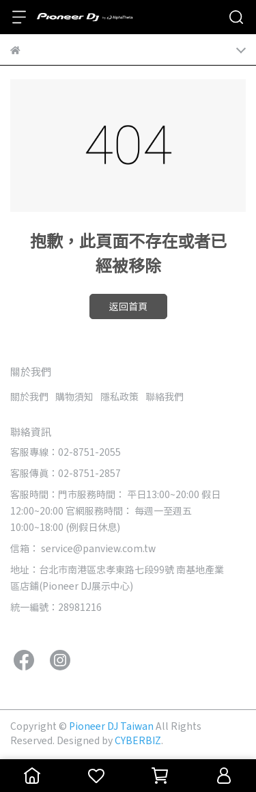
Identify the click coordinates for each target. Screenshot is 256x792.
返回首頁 (128, 306)
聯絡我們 (164, 396)
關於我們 (29, 396)
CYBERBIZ (138, 740)
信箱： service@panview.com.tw (83, 548)
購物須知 (74, 396)
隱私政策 (119, 396)
